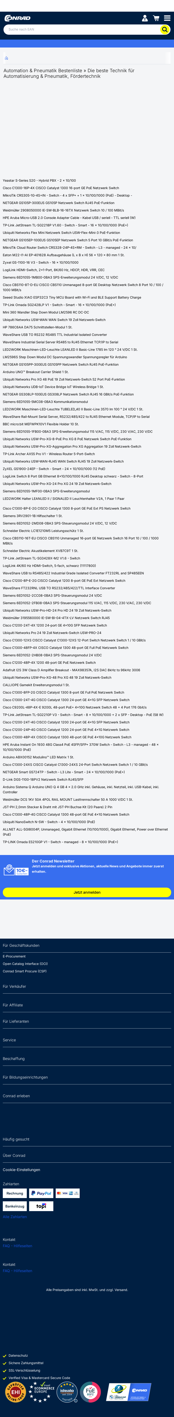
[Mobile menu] (167, 17)
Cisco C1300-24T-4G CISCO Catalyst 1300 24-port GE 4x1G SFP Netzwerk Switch (66, 700)
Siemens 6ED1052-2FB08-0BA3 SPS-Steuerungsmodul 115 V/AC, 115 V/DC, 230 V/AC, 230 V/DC (77, 603)
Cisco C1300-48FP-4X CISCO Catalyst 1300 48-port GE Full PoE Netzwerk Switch (65, 648)
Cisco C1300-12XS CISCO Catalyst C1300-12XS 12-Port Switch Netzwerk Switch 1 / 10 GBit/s (74, 640)
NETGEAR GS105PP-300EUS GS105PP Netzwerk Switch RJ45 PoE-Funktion (61, 364)
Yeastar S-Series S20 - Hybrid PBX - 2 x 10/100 (39, 180)
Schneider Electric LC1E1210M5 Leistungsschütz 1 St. (43, 531)
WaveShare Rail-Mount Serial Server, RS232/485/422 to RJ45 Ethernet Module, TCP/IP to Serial (76, 417)
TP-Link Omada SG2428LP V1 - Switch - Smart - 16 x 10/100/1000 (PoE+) (59, 305)
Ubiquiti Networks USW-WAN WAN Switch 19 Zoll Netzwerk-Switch (54, 320)
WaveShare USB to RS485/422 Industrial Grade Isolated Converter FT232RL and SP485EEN (73, 573)
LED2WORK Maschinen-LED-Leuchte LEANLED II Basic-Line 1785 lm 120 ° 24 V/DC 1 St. (70, 349)
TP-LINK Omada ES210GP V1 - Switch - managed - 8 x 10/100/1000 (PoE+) (60, 842)
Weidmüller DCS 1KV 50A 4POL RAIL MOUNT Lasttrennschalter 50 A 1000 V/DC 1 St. (68, 799)
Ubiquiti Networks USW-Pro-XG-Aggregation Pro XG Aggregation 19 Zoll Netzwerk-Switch (72, 446)
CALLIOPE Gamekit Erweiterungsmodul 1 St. (36, 685)
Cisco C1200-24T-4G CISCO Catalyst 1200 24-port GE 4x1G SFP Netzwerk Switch (66, 722)
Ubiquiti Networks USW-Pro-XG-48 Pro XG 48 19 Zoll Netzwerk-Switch (57, 677)
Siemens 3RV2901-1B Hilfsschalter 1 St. (33, 516)
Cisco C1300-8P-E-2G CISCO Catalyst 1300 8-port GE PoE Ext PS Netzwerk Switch (66, 508)
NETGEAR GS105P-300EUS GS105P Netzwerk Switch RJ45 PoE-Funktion (58, 203)
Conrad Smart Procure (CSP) (25, 971)
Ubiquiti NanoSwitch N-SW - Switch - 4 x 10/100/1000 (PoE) (49, 822)
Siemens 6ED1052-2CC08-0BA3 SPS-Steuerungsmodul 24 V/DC (52, 595)
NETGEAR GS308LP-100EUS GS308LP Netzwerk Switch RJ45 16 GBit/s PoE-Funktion (68, 394)
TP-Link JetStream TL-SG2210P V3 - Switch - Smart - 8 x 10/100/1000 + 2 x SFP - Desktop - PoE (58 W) (83, 715)
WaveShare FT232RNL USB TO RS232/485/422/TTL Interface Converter (59, 588)
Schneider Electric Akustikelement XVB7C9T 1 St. (40, 551)
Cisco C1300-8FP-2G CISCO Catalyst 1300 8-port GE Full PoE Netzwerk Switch (63, 692)
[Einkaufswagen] (156, 17)
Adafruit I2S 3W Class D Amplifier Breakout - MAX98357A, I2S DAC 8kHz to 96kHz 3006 (71, 670)
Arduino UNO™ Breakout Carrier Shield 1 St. (36, 372)
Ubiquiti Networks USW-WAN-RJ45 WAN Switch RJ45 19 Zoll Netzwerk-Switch (63, 461)
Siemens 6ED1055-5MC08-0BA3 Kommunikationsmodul (45, 402)
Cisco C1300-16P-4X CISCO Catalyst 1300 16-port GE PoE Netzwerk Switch (61, 188)
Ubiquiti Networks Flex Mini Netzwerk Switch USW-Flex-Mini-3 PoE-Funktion (61, 233)
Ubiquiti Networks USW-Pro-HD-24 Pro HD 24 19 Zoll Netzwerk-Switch (57, 610)
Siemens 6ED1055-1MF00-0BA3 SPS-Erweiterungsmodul (46, 491)
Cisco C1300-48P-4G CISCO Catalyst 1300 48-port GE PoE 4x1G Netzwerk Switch (66, 814)
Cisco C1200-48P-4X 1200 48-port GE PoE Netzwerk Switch (49, 662)
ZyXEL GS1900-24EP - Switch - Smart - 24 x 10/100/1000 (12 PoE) (54, 469)
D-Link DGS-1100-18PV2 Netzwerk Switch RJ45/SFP (43, 779)
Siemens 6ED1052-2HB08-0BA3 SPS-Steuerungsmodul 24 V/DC (52, 655)
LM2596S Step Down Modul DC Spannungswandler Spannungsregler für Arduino (65, 357)
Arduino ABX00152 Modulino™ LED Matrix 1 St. (38, 757)
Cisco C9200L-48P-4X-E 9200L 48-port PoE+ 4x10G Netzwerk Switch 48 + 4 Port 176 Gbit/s (75, 707)
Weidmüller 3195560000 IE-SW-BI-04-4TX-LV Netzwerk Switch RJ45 (56, 618)
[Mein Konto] (145, 17)
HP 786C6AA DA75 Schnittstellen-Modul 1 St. (37, 327)
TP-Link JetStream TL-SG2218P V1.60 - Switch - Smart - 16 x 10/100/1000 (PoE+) (65, 225)
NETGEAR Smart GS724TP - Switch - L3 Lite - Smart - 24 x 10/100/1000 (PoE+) (64, 772)
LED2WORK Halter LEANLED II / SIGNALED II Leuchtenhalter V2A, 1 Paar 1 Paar (63, 499)
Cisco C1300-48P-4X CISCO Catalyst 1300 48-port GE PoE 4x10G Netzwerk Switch (67, 737)
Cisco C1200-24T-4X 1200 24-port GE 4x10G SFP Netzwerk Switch (55, 625)
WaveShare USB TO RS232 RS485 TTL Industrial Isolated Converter (55, 335)
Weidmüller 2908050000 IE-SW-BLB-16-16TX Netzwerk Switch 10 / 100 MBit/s (63, 210)
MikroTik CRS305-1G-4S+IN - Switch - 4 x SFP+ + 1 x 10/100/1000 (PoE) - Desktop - (67, 195)
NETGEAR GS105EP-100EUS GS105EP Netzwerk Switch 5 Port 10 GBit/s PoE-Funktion (68, 240)
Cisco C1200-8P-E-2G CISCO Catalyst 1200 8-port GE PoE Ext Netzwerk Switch (64, 580)
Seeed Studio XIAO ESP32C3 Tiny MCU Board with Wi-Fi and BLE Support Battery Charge (72, 297)
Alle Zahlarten (15, 1216)
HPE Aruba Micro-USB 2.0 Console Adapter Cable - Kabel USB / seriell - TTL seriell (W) (69, 218)
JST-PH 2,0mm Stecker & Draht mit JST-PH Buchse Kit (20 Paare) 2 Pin (57, 807)
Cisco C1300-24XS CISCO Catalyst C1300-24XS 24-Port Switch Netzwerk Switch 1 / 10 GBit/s (75, 764)
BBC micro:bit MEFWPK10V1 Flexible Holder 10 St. (41, 424)
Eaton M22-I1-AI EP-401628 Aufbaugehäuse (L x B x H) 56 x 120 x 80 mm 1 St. (64, 255)
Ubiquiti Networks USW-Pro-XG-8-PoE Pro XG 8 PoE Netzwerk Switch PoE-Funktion (67, 439)
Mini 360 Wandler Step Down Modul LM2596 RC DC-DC (46, 312)
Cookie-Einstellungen (21, 1169)
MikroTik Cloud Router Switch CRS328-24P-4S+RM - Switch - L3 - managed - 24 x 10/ (69, 247)
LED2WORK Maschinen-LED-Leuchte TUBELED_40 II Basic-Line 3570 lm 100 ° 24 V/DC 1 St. (73, 409)
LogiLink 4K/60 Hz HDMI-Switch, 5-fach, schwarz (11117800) (49, 566)
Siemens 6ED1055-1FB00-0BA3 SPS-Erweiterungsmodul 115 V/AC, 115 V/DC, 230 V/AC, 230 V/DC (78, 431)
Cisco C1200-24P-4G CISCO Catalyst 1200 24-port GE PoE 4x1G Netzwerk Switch (66, 730)
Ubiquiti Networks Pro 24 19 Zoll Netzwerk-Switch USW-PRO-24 (52, 633)
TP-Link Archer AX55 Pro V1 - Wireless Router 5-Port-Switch (49, 454)
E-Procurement (14, 956)
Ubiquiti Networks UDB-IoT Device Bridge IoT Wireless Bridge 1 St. (53, 387)
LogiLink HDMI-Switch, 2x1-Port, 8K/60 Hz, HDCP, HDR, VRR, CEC (54, 270)
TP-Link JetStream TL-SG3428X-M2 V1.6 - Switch (41, 558)
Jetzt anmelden (87, 892)
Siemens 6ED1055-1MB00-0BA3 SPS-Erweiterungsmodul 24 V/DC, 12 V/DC (60, 277)
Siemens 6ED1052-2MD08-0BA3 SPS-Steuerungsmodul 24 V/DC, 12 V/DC (60, 523)
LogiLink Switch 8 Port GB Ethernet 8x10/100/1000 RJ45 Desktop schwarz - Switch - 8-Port (73, 476)
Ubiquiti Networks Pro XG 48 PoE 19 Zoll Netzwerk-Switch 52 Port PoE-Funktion (64, 379)
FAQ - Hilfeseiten (17, 1245)
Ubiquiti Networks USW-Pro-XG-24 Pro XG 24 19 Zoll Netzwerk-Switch (57, 484)
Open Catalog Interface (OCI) (25, 964)
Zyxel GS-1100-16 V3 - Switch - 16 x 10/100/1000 (40, 262)
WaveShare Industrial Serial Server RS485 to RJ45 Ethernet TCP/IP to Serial (60, 342)
